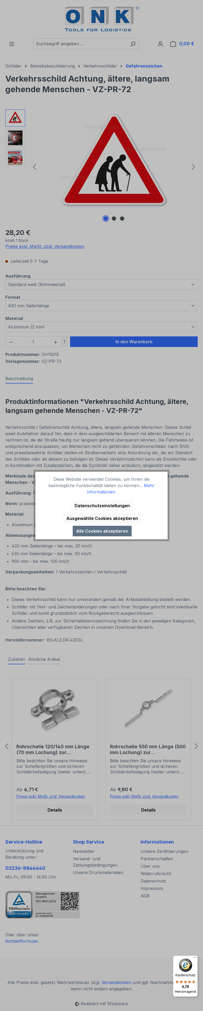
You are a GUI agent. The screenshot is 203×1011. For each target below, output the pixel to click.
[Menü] (194, 959)
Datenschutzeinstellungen (102, 505)
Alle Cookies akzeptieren (102, 531)
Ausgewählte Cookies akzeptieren (102, 518)
